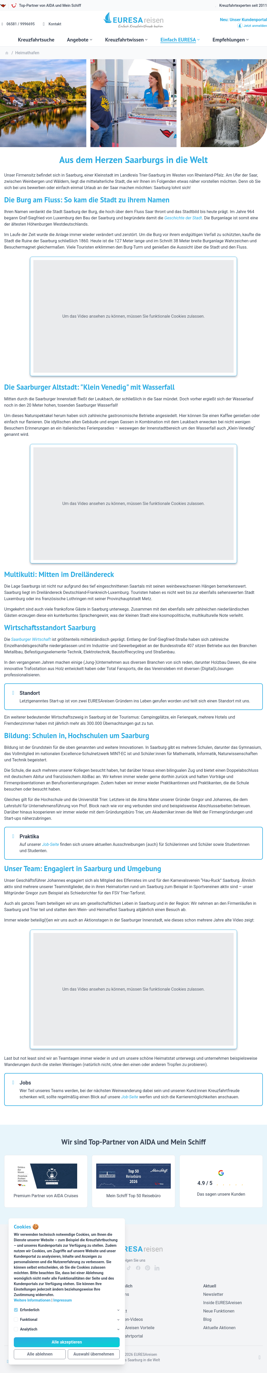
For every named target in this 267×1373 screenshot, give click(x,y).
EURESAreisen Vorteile (133, 1327)
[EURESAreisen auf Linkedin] (157, 1267)
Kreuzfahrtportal (128, 1336)
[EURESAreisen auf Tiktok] (128, 1267)
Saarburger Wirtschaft (31, 639)
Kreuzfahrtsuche (36, 39)
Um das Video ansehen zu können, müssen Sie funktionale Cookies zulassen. (133, 316)
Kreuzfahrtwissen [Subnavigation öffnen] (126, 39)
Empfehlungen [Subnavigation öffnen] (231, 39)
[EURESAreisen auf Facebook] (138, 1267)
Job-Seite (50, 844)
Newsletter (213, 1294)
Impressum (62, 1300)
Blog (207, 1319)
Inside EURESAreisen (222, 1302)
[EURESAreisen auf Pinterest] (147, 1267)
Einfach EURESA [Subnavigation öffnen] (180, 39)
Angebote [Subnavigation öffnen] (80, 39)
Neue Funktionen (218, 1311)
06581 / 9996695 (17, 24)
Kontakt (51, 24)
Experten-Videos (128, 1319)
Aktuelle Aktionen (219, 1327)
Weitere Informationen (32, 1300)
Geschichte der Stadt (183, 217)
